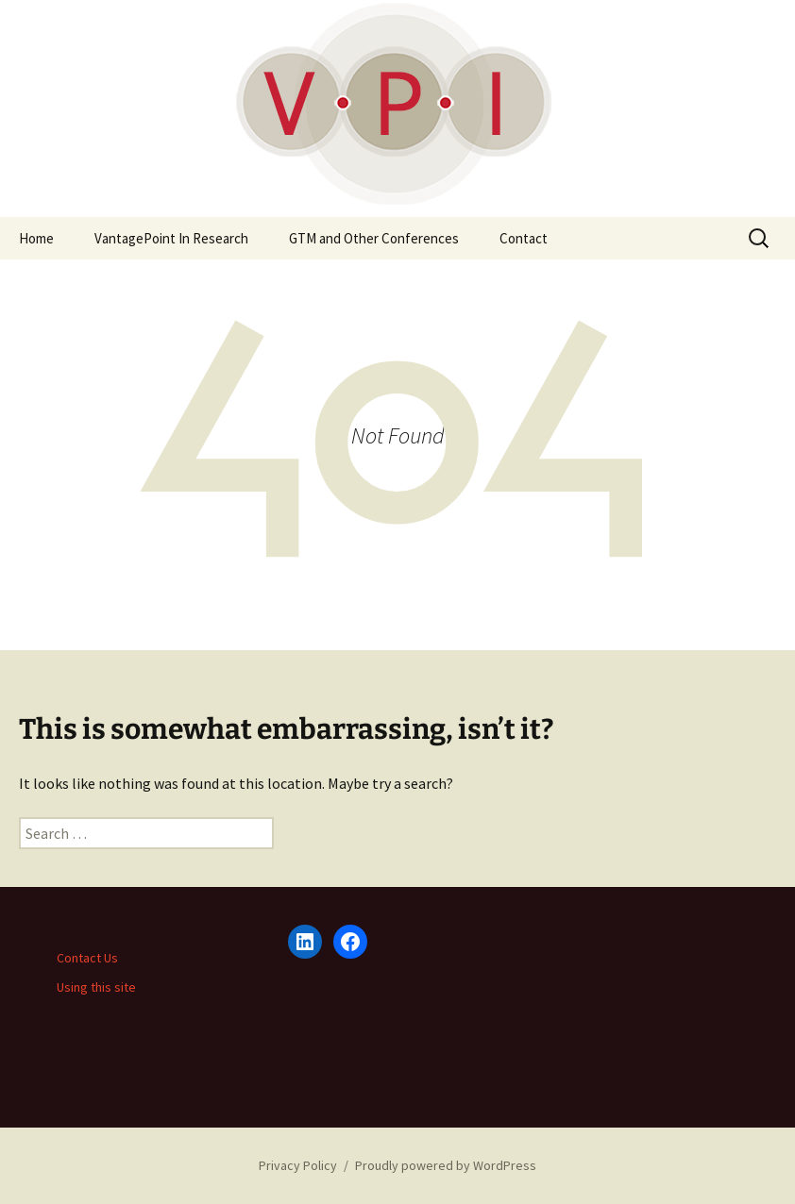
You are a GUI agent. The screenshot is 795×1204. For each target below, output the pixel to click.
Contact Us (87, 957)
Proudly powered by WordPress (445, 1165)
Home (36, 238)
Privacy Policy (298, 1165)
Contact (523, 238)
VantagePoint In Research (171, 238)
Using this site (96, 986)
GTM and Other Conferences (374, 238)
